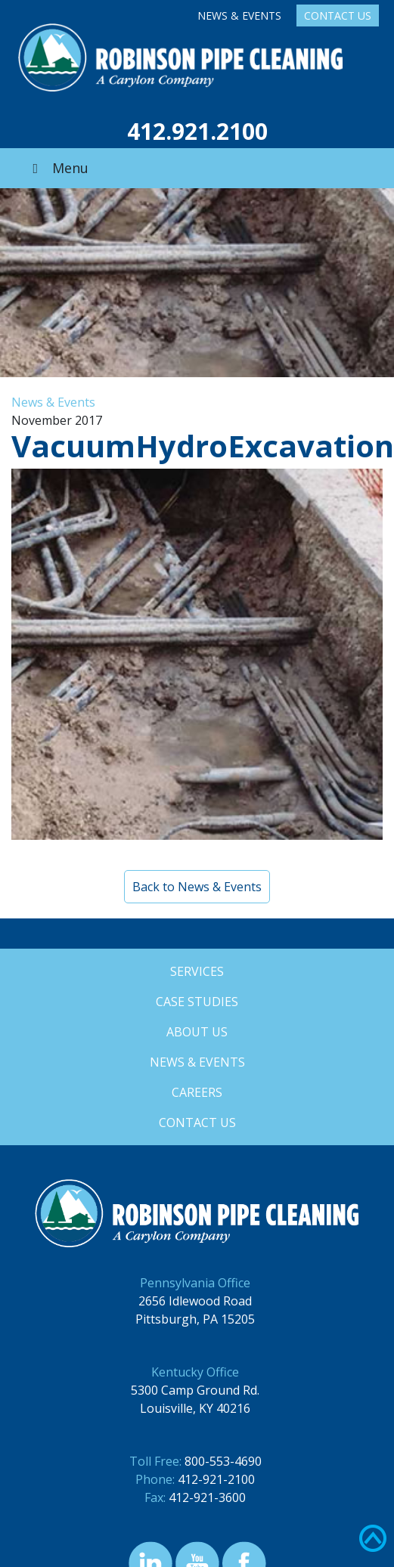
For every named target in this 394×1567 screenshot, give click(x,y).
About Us (197, 1032)
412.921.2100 (197, 131)
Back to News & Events (197, 886)
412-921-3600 (207, 1497)
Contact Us (337, 15)
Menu (57, 168)
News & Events (239, 15)
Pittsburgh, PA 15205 (195, 1319)
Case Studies (197, 1001)
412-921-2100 (216, 1479)
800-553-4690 (223, 1461)
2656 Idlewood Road (195, 1301)
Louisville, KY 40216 (195, 1408)
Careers (197, 1092)
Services (197, 971)
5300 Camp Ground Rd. (195, 1390)
